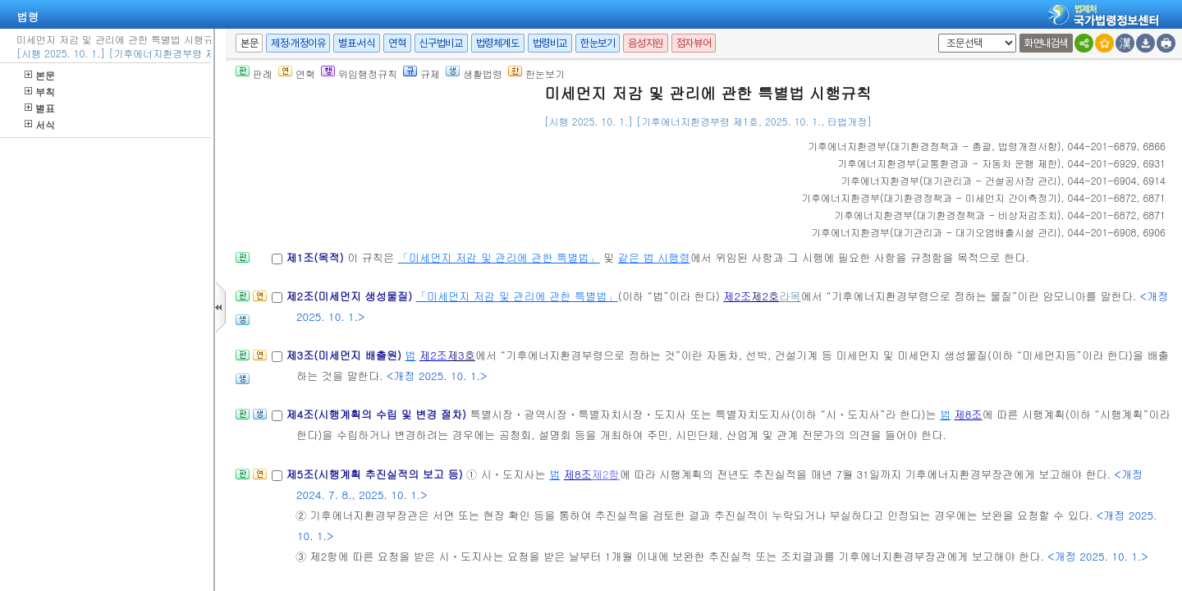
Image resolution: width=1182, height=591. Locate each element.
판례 (254, 73)
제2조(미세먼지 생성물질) (350, 296)
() (934, 146)
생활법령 (474, 73)
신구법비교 (441, 43)
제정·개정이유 (298, 43)
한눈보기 (597, 43)
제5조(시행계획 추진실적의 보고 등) (376, 474)
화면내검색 (1046, 43)
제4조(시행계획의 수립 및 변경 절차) (378, 414)
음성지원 (645, 43)
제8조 (969, 414)
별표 (40, 108)
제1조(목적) (316, 257)
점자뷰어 (693, 43)
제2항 (606, 474)
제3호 (461, 355)
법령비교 (550, 43)
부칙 (40, 91)
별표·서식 (356, 43)
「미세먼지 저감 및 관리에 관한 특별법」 (499, 257)
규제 (421, 73)
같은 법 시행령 (654, 257)
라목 (789, 296)
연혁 (396, 43)
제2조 (737, 296)
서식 (40, 124)
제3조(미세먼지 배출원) (345, 355)
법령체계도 (498, 43)
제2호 (765, 296)
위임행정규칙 (359, 73)
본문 (40, 75)
